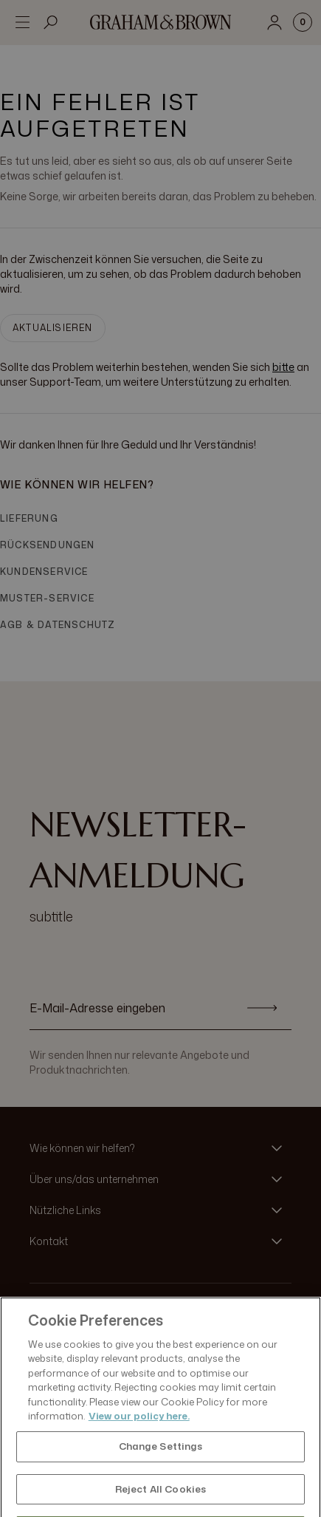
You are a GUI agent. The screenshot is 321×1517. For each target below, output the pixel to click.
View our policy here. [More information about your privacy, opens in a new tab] (139, 1429)
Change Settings (161, 1460)
